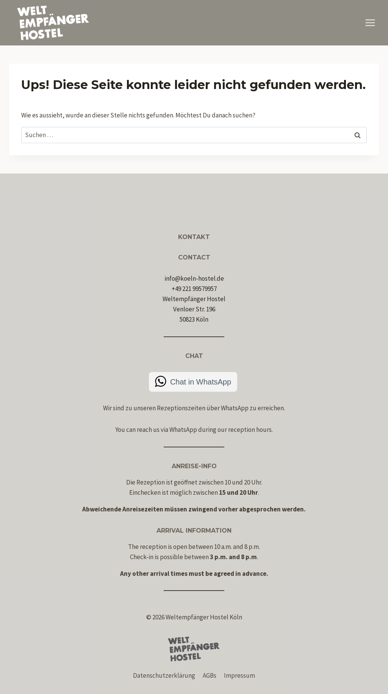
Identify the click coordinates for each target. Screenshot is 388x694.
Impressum (239, 675)
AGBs (209, 675)
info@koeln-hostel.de (194, 278)
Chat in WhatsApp (200, 382)
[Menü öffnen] (370, 22)
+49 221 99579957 (194, 288)
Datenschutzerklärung (164, 675)
